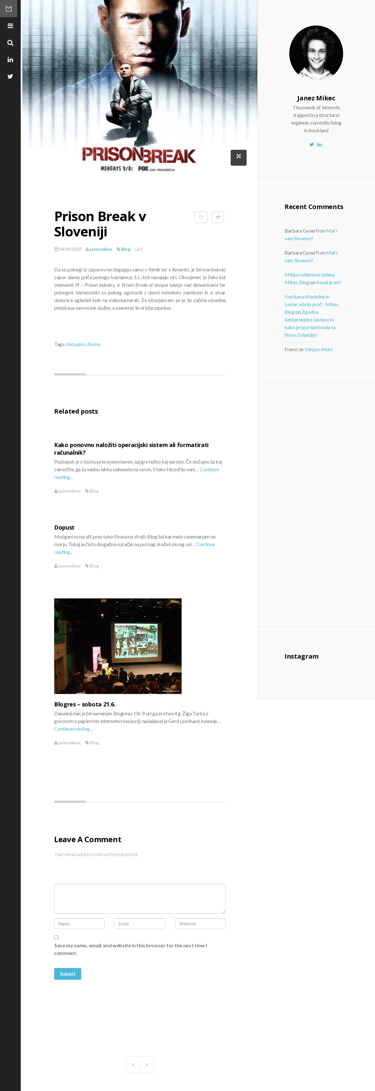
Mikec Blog (11, 11)
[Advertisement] (332, 503)
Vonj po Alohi (318, 349)
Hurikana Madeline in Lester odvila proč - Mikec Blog (312, 304)
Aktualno (75, 344)
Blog (125, 249)
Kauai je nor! (329, 282)
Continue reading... (73, 729)
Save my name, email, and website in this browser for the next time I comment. (130, 949)
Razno (93, 344)
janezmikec (99, 249)
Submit (68, 974)
